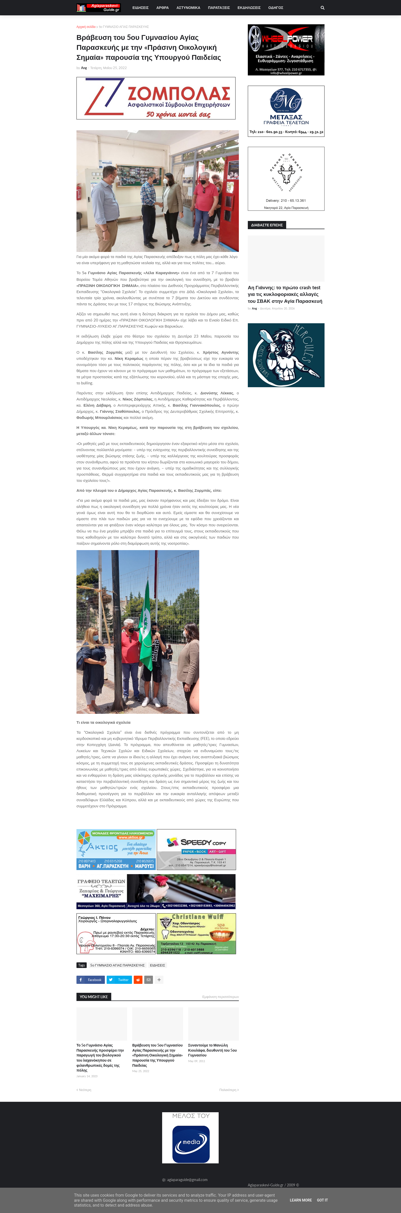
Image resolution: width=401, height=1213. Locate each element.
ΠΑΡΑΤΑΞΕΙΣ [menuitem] (219, 7)
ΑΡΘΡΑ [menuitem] (162, 7)
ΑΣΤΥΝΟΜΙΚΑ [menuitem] (188, 7)
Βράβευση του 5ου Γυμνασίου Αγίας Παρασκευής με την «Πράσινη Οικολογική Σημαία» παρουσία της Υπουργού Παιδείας (157, 1055)
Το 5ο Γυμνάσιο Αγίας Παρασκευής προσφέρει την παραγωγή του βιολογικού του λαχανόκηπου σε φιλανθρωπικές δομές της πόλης (100, 1057)
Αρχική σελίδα (86, 27)
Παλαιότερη (227, 1090)
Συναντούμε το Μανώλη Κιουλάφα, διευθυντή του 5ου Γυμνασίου (212, 1050)
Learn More (301, 1200)
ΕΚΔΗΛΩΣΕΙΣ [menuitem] (249, 7)
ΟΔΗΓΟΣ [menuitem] (275, 7)
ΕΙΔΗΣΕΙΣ (157, 965)
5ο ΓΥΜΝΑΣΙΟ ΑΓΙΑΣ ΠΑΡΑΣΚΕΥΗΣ (124, 27)
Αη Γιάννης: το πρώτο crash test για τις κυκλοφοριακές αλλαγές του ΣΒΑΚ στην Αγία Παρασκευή (285, 294)
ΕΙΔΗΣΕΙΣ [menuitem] (140, 7)
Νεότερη (85, 1090)
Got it (322, 1200)
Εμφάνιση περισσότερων (220, 997)
